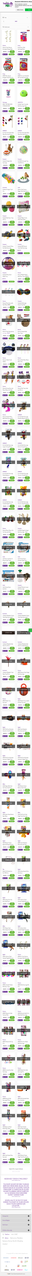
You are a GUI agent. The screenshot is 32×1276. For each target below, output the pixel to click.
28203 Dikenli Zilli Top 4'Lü (8, 1042)
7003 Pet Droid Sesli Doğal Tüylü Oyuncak (23, 815)
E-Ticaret (12, 1273)
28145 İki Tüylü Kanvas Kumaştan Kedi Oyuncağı (23, 957)
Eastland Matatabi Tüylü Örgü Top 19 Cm (8, 673)
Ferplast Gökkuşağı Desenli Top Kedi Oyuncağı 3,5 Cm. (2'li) (23, 304)
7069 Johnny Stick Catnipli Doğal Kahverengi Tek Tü (8, 957)
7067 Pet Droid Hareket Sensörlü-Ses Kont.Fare (8, 730)
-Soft (8, 1273)
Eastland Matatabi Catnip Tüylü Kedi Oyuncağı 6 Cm (8, 616)
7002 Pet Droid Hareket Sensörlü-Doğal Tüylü (8, 758)
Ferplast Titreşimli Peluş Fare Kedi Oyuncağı (8, 247)
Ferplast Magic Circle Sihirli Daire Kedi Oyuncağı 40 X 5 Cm (22, 218)
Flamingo (5, 102)
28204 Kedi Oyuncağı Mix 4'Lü (23, 985)
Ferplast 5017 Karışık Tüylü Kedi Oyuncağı (22, 247)
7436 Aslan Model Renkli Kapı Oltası (8, 815)
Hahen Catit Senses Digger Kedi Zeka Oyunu (23, 190)
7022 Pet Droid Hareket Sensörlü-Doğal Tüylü (23, 758)
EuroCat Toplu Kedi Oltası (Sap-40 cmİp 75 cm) (23, 133)
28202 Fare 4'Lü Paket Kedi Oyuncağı (23, 1042)
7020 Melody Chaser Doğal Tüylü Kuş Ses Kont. (23, 1156)
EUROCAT (5, 130)
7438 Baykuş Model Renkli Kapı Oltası (7, 1127)
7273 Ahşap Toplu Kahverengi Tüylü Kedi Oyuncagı (8, 929)
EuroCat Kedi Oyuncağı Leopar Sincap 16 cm (8, 446)
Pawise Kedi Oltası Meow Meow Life (23, 360)
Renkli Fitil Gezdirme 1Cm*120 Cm (7, 872)
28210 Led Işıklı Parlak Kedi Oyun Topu (8, 985)
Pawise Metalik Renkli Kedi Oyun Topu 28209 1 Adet (23, 275)
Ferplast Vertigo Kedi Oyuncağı (7, 162)
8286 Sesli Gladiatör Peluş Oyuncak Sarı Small (22, 843)
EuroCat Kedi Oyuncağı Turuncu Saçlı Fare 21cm (23, 502)
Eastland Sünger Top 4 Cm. (8, 190)
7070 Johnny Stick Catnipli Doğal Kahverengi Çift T (23, 900)
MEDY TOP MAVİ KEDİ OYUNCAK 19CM (7, 105)
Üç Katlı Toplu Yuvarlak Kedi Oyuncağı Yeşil (23, 105)
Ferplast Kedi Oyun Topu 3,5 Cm (8, 218)
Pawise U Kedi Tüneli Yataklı (7, 360)
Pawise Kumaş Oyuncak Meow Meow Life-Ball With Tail (8, 389)
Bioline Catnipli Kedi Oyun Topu (22, 332)
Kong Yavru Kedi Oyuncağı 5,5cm (22, 48)
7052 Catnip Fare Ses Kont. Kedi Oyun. (7, 900)
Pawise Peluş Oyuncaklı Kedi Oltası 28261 (8, 304)
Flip (3, 869)
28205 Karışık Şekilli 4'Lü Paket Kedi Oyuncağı (23, 1014)
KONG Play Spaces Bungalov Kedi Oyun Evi (8, 76)
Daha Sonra (20, 9)
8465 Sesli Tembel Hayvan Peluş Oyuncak (23, 1127)
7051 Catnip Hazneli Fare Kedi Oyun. (23, 872)
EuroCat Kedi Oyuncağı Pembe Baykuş (8, 474)
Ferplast (4, 159)
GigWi (19, 699)
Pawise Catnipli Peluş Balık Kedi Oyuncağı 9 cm (8, 417)
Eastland (5, 187)
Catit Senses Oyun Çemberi (7, 588)
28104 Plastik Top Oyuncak (7, 701)
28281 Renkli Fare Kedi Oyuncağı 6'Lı (23, 1071)
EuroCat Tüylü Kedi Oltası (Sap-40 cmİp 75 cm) (8, 133)
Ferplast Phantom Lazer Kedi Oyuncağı (23, 588)
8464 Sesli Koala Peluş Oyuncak (8, 1156)
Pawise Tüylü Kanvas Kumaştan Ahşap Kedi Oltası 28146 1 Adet (7, 48)
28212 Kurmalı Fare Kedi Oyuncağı (8, 1071)
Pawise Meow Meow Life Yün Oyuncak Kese (8, 531)
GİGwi (4, 784)
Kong (19, 45)
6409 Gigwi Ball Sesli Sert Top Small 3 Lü (7, 787)
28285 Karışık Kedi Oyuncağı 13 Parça (7, 1099)
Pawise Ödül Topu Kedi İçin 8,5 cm (23, 389)
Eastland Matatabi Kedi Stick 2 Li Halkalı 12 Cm (23, 645)
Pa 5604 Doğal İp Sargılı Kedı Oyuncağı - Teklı (23, 531)
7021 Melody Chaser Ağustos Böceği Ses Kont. (8, 843)
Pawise (4, 45)
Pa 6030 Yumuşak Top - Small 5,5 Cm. (23, 162)
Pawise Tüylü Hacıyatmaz (8, 332)
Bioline (19, 329)
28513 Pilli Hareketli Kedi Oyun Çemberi (23, 1099)
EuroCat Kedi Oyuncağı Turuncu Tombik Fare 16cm (23, 474)
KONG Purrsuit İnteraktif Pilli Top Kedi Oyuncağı (23, 76)
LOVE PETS (20, 102)
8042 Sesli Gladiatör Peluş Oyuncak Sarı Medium (22, 730)
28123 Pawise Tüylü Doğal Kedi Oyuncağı (23, 673)
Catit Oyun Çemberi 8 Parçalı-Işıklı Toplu (8, 559)
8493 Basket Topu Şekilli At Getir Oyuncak (23, 701)
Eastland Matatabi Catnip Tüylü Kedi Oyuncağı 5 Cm (23, 616)
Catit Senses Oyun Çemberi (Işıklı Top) (22, 559)
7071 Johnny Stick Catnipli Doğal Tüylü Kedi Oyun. (23, 929)
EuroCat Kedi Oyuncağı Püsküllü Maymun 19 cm (23, 417)
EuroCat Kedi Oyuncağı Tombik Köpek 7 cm (8, 502)
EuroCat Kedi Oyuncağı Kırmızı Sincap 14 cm (23, 446)
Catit (19, 187)
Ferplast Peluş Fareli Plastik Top (7, 275)
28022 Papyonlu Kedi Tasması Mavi (7, 1014)
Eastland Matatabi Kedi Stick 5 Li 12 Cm (8, 645)
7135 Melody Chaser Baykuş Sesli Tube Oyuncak (22, 787)
